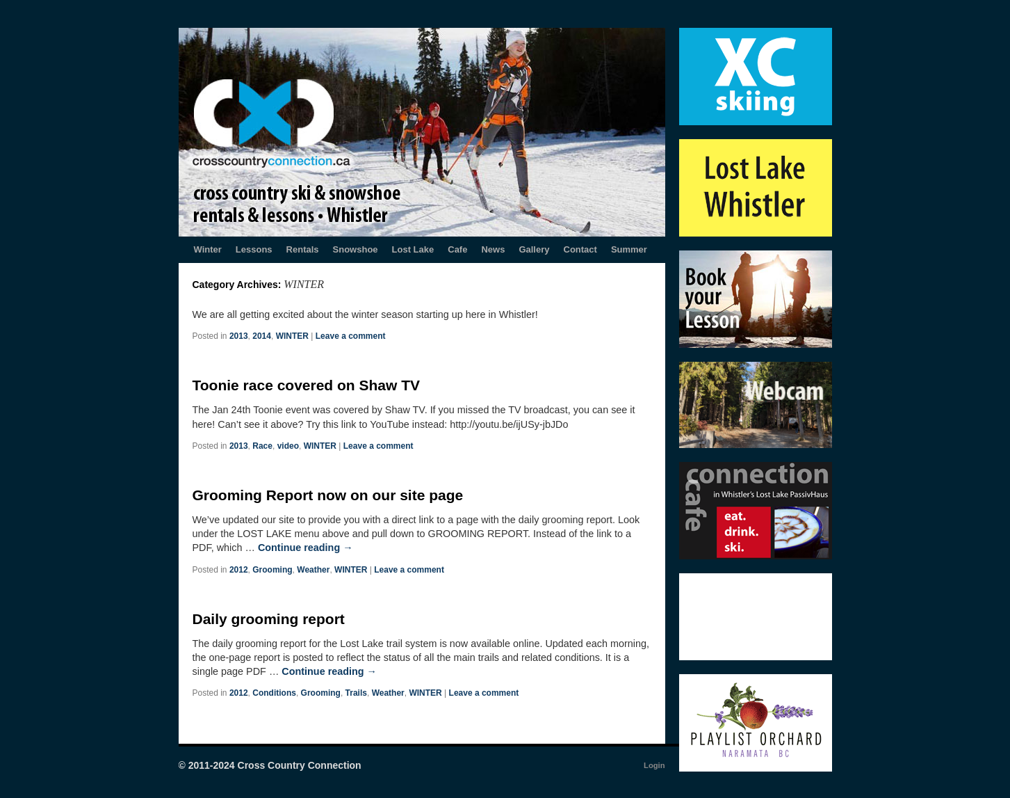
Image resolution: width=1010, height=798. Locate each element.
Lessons (254, 249)
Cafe (457, 249)
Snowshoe (355, 249)
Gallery (534, 249)
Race (262, 446)
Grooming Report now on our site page (328, 495)
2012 (238, 570)
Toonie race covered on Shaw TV (307, 385)
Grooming (272, 570)
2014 (261, 336)
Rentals (302, 249)
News (493, 249)
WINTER (292, 336)
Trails (356, 693)
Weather (313, 570)
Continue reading (305, 547)
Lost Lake (413, 249)
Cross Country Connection (299, 765)
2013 (238, 336)
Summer (629, 249)
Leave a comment (351, 336)
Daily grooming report (269, 619)
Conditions (274, 693)
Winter (208, 249)
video (288, 446)
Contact (580, 249)
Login (654, 765)
